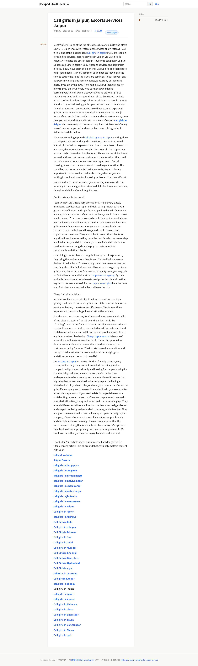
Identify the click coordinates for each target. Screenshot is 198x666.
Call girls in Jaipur (96, 52)
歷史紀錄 (98, 30)
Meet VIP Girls (161, 19)
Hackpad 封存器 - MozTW (54, 4)
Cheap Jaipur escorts (98, 336)
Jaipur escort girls (102, 283)
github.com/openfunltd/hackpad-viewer (139, 659)
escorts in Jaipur (67, 361)
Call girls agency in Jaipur (98, 137)
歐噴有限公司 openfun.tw (82, 659)
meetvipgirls (112, 32)
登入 (157, 3)
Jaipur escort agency (102, 275)
